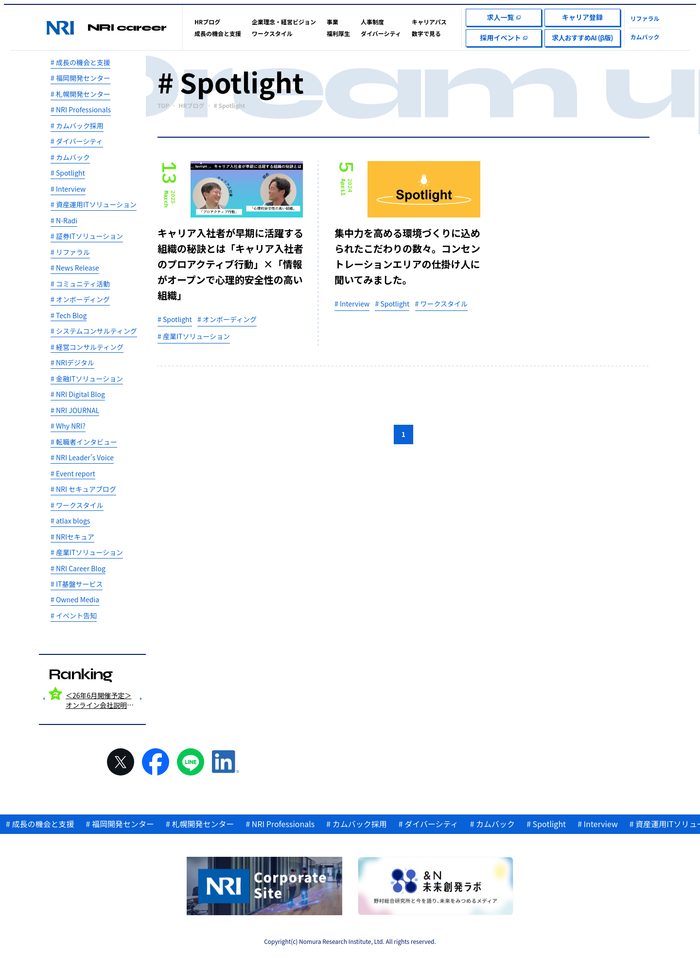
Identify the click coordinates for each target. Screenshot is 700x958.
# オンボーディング (80, 299)
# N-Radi (64, 220)
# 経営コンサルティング (87, 347)
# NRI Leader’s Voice (82, 457)
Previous (44, 698)
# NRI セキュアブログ (83, 489)
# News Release (75, 267)
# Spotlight (68, 173)
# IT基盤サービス (77, 584)
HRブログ (191, 105)
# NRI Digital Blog (78, 394)
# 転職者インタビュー (84, 442)
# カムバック (70, 157)
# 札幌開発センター (80, 94)
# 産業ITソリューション (87, 552)
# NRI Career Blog (78, 568)
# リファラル (70, 252)
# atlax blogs (70, 520)
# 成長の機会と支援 (80, 62)
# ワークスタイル (77, 505)
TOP (163, 105)
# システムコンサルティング (94, 331)
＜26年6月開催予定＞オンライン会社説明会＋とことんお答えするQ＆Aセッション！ (100, 700)
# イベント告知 (74, 615)
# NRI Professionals (81, 109)
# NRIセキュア (72, 537)
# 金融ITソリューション (87, 378)
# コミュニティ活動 (80, 284)
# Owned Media (75, 599)
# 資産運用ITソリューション (94, 204)
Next (141, 698)
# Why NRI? (68, 426)
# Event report (73, 473)
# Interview (68, 189)
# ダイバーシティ (77, 141)
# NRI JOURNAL (75, 410)
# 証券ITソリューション (87, 236)
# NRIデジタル (72, 362)
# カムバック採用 (77, 125)
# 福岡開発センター (80, 78)
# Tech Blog (69, 315)
